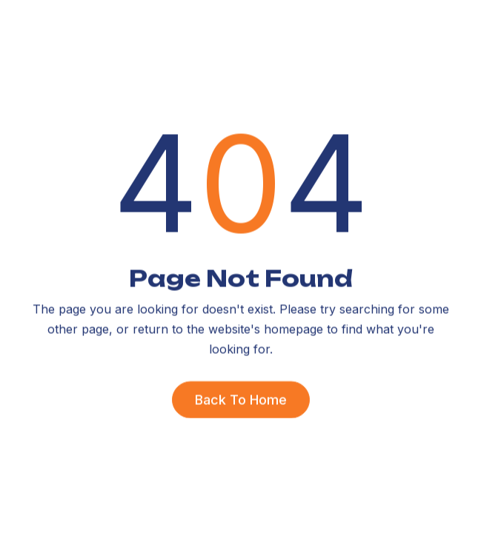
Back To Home (241, 399)
